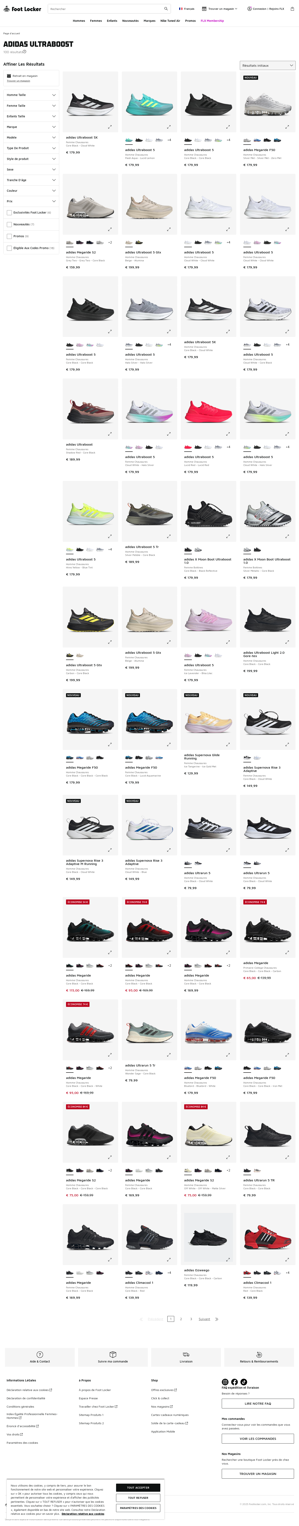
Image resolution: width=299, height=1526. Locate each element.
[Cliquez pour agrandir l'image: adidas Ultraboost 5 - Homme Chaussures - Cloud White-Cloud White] (230, 229)
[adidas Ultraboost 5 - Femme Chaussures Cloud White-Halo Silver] (277, 242)
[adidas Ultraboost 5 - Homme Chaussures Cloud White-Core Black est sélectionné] (247, 344)
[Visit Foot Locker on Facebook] (234, 1382)
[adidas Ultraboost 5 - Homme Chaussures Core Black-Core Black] (139, 140)
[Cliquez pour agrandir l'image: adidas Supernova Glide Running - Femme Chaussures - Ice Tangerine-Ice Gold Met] (230, 744)
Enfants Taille (31, 116)
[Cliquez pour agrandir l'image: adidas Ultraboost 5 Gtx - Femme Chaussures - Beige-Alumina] (171, 642)
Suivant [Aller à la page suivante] (204, 1319)
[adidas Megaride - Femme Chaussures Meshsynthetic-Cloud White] (149, 1170)
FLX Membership (212, 20)
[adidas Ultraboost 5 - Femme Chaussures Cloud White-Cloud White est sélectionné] (247, 242)
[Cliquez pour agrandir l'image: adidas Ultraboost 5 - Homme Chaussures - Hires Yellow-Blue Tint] (112, 536)
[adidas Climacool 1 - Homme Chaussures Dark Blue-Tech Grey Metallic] (159, 1273)
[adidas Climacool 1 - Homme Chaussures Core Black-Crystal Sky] (139, 1273)
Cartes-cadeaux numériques (170, 1415)
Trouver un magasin (18, 80)
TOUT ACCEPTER (138, 1487)
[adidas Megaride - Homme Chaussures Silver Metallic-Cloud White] (90, 965)
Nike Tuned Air (170, 20)
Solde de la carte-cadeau (169, 1423)
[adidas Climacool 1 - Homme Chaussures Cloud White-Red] (149, 1273)
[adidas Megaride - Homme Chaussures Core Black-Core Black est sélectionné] (70, 965)
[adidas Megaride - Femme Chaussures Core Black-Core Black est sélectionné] (129, 1170)
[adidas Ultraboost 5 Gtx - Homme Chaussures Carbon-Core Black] (139, 242)
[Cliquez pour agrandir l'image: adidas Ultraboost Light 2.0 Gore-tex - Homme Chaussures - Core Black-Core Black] (290, 642)
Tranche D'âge (31, 180)
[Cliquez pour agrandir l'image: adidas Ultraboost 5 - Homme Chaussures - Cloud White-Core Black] (290, 331)
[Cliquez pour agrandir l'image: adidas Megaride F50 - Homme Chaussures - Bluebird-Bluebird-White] (230, 1054)
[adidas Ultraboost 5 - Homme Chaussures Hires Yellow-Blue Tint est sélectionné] (70, 549)
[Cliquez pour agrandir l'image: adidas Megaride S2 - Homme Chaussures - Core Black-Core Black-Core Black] (112, 1157)
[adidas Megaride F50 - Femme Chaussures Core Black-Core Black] (139, 757)
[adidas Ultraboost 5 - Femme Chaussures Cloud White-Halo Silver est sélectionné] (129, 447)
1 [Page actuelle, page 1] (171, 1319)
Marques (150, 20)
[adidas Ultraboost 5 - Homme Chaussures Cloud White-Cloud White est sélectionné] (188, 242)
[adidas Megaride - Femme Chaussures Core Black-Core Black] (159, 1170)
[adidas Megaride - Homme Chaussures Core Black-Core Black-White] (159, 965)
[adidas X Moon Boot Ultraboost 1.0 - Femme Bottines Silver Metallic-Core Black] (198, 549)
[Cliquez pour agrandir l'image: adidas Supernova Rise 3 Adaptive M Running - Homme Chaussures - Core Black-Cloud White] (112, 850)
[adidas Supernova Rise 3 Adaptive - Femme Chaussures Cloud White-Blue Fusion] (257, 757)
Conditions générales (20, 1406)
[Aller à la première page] (141, 1319)
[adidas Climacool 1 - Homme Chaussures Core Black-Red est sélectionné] (129, 1273)
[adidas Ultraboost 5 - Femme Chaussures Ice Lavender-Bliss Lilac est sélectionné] (188, 655)
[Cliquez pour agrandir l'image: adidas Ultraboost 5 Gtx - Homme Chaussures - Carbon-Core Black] (112, 642)
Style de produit (31, 159)
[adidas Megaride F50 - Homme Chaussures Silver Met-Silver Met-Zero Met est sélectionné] (247, 140)
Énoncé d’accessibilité (23, 1426)
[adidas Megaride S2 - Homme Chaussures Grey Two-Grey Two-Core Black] (90, 1170)
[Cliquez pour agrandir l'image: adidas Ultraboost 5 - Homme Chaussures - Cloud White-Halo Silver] (290, 434)
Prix (31, 201)
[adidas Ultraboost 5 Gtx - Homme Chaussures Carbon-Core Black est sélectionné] (70, 655)
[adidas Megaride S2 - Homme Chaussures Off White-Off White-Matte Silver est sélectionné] (188, 1170)
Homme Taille (31, 95)
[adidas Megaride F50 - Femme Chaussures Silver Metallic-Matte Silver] (149, 757)
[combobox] (109, 8)
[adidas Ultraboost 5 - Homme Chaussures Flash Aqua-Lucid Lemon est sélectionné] (129, 140)
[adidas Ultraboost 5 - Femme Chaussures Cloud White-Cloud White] (100, 344)
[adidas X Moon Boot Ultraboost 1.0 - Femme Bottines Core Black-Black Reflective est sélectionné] (188, 549)
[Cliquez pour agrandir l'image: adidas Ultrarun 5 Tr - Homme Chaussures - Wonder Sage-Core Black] (171, 1054)
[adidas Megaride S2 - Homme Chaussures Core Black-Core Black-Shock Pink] (80, 242)
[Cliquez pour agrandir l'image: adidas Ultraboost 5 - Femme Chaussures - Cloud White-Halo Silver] (171, 434)
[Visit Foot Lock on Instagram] (225, 1382)
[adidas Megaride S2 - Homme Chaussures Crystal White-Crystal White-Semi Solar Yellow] (100, 242)
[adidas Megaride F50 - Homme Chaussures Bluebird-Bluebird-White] (257, 140)
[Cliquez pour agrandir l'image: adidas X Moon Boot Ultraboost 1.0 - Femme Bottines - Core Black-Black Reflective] (230, 536)
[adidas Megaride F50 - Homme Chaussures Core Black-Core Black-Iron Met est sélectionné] (247, 1068)
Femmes (96, 20)
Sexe (31, 169)
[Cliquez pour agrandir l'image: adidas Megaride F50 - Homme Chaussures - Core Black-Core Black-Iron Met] (290, 1054)
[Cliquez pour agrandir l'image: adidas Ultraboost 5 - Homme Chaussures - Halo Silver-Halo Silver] (171, 331)
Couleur (31, 190)
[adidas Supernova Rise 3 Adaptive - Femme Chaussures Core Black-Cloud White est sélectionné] (247, 757)
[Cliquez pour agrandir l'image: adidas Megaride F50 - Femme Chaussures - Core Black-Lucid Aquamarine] (171, 744)
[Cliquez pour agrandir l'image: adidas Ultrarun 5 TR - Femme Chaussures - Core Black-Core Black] (290, 1157)
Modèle (31, 137)
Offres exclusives (164, 1390)
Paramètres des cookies (22, 1442)
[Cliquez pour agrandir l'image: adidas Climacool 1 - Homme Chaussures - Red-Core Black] (290, 1259)
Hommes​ (79, 20)
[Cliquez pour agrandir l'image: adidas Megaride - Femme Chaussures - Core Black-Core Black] (171, 1157)
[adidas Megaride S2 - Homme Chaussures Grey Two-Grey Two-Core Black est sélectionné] (70, 242)
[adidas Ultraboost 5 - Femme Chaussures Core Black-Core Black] (267, 242)
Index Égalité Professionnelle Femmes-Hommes (32, 1415)
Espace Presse (88, 1398)
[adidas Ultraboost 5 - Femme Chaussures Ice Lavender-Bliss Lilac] (257, 242)
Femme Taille (31, 105)
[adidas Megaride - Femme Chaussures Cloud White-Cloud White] (139, 1170)
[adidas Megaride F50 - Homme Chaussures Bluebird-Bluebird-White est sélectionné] (188, 1068)
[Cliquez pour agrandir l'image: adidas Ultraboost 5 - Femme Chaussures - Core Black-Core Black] (112, 331)
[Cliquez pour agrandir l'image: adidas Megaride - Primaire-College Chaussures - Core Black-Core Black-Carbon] (290, 952)
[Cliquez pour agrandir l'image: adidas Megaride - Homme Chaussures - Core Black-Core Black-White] (112, 1054)
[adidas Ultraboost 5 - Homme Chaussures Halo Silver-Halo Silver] (159, 140)
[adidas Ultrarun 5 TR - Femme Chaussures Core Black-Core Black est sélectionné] (247, 1170)
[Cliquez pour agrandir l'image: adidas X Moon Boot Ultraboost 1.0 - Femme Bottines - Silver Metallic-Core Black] (290, 536)
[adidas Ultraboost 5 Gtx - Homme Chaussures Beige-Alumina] (80, 655)
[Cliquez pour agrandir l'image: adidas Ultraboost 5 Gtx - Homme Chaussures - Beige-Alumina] (171, 229)
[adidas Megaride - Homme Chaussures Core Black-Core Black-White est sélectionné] (70, 1068)
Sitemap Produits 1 (91, 1415)
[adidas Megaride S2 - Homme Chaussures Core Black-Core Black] (90, 242)
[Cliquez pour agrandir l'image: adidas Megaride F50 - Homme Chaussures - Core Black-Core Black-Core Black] (112, 744)
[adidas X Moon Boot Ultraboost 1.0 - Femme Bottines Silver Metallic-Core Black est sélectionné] (247, 549)
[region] (85, 1499)
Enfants (112, 20)
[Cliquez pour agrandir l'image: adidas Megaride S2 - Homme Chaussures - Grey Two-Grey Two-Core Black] (112, 229)
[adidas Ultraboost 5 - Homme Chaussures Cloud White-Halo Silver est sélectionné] (247, 447)
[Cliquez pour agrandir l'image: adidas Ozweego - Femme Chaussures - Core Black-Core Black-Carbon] (230, 1259)
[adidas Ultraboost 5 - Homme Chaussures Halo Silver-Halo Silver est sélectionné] (129, 344)
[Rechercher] (109, 8)
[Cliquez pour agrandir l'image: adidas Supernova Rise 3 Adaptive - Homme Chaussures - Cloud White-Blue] (171, 850)
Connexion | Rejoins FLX (266, 9)
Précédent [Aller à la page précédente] (155, 1319)
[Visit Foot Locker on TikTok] (243, 1382)
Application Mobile (163, 1431)
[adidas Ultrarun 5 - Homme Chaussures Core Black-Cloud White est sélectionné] (188, 863)
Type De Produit (31, 148)
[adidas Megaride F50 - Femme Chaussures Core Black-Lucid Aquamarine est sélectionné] (129, 757)
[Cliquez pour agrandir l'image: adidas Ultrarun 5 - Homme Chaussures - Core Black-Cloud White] (230, 850)
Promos (190, 20)
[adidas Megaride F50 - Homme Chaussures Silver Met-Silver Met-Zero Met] (90, 757)
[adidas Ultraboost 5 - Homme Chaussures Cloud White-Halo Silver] (218, 140)
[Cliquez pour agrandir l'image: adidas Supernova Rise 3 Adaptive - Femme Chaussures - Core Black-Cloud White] (290, 744)
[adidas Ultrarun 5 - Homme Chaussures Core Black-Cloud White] (198, 863)
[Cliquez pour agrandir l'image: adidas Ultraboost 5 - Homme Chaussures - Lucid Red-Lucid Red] (230, 434)
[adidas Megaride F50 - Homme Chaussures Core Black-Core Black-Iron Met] (267, 140)
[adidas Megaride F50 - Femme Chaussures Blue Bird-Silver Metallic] (159, 757)
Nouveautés (130, 20)
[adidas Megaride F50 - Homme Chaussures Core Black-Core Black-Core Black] (277, 140)
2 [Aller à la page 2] (181, 1319)
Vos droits (15, 1434)
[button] (24, 51)
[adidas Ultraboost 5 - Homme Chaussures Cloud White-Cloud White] (149, 140)
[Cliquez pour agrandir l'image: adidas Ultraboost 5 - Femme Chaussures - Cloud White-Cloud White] (290, 229)
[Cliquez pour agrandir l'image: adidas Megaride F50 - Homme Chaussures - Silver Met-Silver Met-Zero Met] (290, 126)
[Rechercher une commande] (166, 8)
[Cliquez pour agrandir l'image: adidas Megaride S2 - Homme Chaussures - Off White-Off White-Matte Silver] (230, 1157)
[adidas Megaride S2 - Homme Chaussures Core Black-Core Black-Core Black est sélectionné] (70, 1170)
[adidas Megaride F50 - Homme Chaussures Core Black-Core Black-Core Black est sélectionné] (70, 757)
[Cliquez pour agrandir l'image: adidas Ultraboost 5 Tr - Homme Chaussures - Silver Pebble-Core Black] (171, 536)
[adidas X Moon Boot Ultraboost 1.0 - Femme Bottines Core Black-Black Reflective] (257, 549)
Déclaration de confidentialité (26, 1398)
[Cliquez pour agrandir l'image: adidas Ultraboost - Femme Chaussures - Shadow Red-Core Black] (112, 434)
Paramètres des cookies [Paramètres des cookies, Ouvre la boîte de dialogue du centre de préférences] (138, 1508)
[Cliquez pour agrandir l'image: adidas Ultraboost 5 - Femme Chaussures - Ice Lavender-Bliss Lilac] (230, 642)
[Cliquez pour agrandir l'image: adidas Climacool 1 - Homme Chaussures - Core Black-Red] (171, 1259)
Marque (31, 127)
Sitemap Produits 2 (91, 1423)
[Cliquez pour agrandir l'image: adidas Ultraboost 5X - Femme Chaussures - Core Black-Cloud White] (112, 126)
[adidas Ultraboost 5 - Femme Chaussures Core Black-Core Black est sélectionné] (70, 344)
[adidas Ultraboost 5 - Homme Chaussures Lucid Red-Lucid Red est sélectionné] (188, 447)
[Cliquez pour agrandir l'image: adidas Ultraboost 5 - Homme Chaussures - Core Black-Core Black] (230, 126)
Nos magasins (162, 1406)
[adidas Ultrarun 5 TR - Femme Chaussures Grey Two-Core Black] (257, 1170)
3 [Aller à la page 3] (191, 1319)
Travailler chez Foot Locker (98, 1406)
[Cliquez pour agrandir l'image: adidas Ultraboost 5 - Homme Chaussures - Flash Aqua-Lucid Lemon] (171, 126)
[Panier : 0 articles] (292, 9)
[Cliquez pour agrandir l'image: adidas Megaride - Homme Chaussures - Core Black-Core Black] (112, 952)
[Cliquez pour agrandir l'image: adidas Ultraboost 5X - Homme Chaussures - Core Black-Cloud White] (230, 331)
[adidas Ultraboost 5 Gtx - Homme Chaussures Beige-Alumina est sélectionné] (129, 242)
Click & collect (160, 1398)
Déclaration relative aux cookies (29, 1390)
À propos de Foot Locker (95, 1390)
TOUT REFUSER (138, 1497)
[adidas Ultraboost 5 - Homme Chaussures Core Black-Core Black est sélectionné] (188, 140)
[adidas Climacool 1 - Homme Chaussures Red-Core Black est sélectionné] (247, 1273)
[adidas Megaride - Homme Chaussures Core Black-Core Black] (80, 965)
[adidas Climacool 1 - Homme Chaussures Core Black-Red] (257, 1273)
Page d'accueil (11, 33)
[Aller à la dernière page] (216, 1319)
